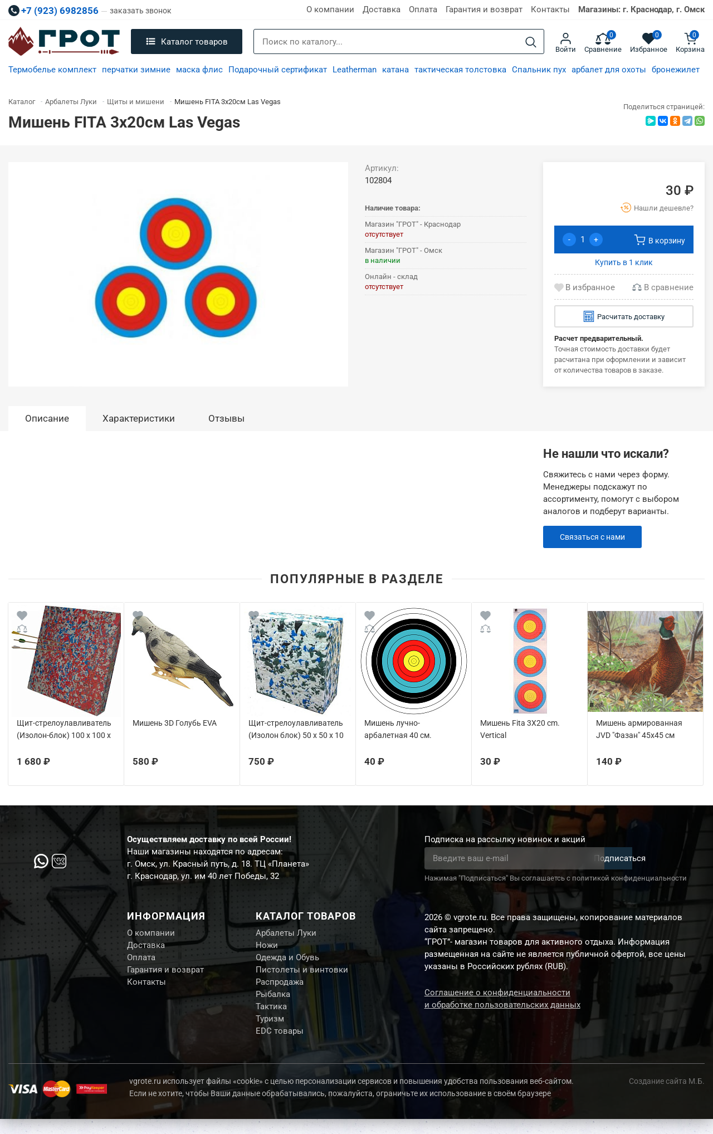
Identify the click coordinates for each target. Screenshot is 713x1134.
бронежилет (676, 70)
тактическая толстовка (460, 70)
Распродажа (280, 990)
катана (395, 70)
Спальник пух (539, 70)
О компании (330, 9)
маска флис (199, 70)
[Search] (531, 42)
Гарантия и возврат (484, 9)
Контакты (550, 9)
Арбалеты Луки (286, 934)
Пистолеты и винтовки (302, 976)
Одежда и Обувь (287, 962)
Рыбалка (273, 1004)
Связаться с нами (595, 537)
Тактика (271, 1018)
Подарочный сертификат (277, 70)
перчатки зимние (136, 70)
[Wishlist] (22, 617)
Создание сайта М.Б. (667, 1096)
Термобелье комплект (52, 70)
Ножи (267, 948)
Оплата (423, 9)
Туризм (270, 1032)
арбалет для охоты (609, 70)
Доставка (382, 9)
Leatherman (355, 70)
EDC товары (280, 1045)
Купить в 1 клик (624, 262)
